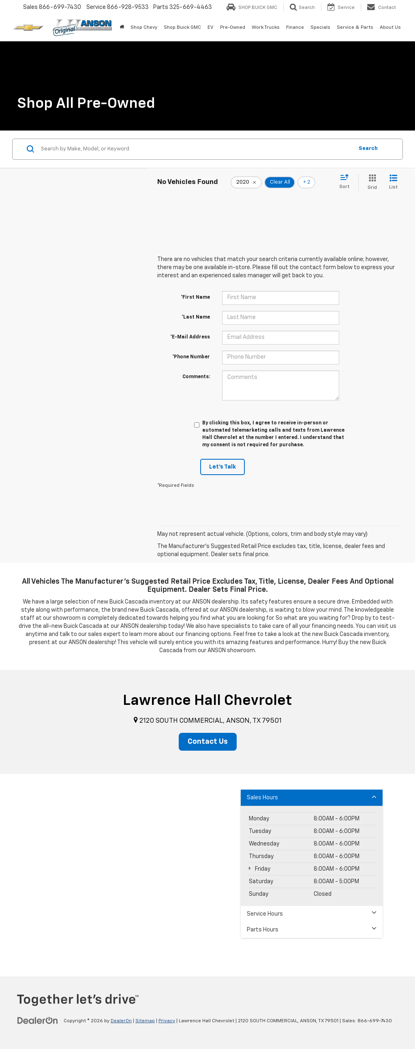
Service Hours (311, 913)
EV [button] (211, 27)
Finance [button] (295, 27)
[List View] (393, 182)
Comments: (196, 377)
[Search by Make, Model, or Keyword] (196, 149)
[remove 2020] (246, 182)
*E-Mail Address (190, 337)
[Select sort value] (346, 182)
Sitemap (145, 1021)
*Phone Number (191, 357)
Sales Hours (311, 797)
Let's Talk (222, 467)
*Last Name (196, 317)
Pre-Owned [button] (232, 27)
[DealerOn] (37, 1020)
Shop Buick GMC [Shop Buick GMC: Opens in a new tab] (182, 27)
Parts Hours (311, 929)
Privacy (166, 1021)
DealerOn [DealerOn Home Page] (121, 1021)
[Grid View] (370, 182)
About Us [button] (390, 27)
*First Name (195, 297)
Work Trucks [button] (266, 27)
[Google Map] (207, 875)
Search (368, 148)
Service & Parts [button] (355, 27)
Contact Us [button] (208, 741)
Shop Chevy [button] (143, 27)
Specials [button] (320, 27)
